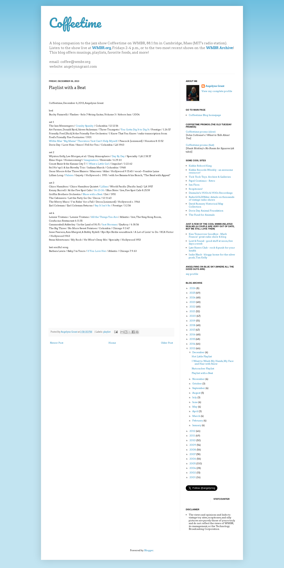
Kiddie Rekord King (200, 165)
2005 (193, 463)
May (195, 406)
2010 (193, 440)
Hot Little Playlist (202, 356)
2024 (193, 297)
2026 (193, 288)
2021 (193, 311)
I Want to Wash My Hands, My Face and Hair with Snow (213, 362)
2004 (193, 468)
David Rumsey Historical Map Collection (206, 205)
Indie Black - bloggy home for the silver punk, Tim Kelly (212, 256)
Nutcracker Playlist (203, 368)
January (197, 425)
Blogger (148, 550)
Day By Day (118, 156)
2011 (193, 435)
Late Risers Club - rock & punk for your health (212, 249)
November (198, 378)
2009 (193, 444)
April (195, 411)
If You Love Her (96, 250)
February (198, 420)
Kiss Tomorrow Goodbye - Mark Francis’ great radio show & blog (208, 235)
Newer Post (56, 342)
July (194, 397)
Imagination (91, 159)
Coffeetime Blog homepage (205, 115)
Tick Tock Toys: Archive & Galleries (210, 176)
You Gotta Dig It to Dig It (135, 129)
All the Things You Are (104, 216)
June (195, 402)
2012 (193, 431)
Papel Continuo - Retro (202, 180)
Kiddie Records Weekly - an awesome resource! (211, 171)
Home (112, 342)
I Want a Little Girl (98, 163)
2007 (193, 454)
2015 (193, 339)
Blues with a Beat (92, 194)
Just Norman (109, 224)
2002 (193, 472)
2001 (193, 477)
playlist (107, 332)
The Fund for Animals (202, 214)
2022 (193, 306)
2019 (193, 320)
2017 (193, 329)
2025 (193, 292)
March (196, 415)
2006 (193, 458)
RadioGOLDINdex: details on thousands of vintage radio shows (211, 198)
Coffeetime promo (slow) (201, 131)
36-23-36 (99, 190)
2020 (193, 315)
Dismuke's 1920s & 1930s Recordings (211, 192)
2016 (193, 334)
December (198, 352)
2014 (193, 343)
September (199, 388)
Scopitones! (196, 188)
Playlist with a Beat (202, 373)
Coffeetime (75, 22)
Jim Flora (194, 184)
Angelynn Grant (69, 332)
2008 (193, 449)
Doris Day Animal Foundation (206, 210)
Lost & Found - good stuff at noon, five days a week (211, 242)
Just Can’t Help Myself (104, 140)
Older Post (167, 342)
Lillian (104, 186)
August (196, 392)
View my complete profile (217, 91)
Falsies (69, 175)
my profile (192, 273)
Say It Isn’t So (102, 205)
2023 (193, 302)
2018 (193, 325)
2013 (193, 348)
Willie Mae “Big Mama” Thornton (69, 140)
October (197, 383)
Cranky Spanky (84, 125)
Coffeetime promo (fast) (200, 144)
